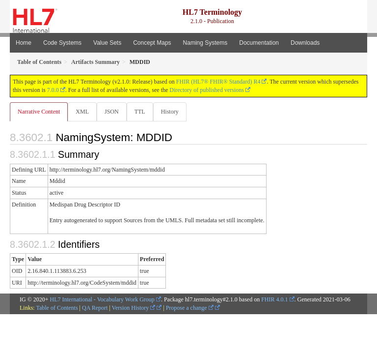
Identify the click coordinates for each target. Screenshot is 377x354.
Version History (134, 307)
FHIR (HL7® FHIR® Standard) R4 (218, 81)
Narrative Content (39, 111)
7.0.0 (53, 90)
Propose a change (190, 307)
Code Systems (62, 42)
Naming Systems (205, 42)
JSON (112, 111)
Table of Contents (57, 307)
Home (23, 42)
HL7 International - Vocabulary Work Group (102, 299)
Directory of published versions (206, 90)
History (170, 111)
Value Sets (107, 42)
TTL (140, 111)
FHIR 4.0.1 (274, 299)
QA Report (95, 307)
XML (82, 111)
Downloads (305, 42)
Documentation (259, 42)
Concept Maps (152, 42)
